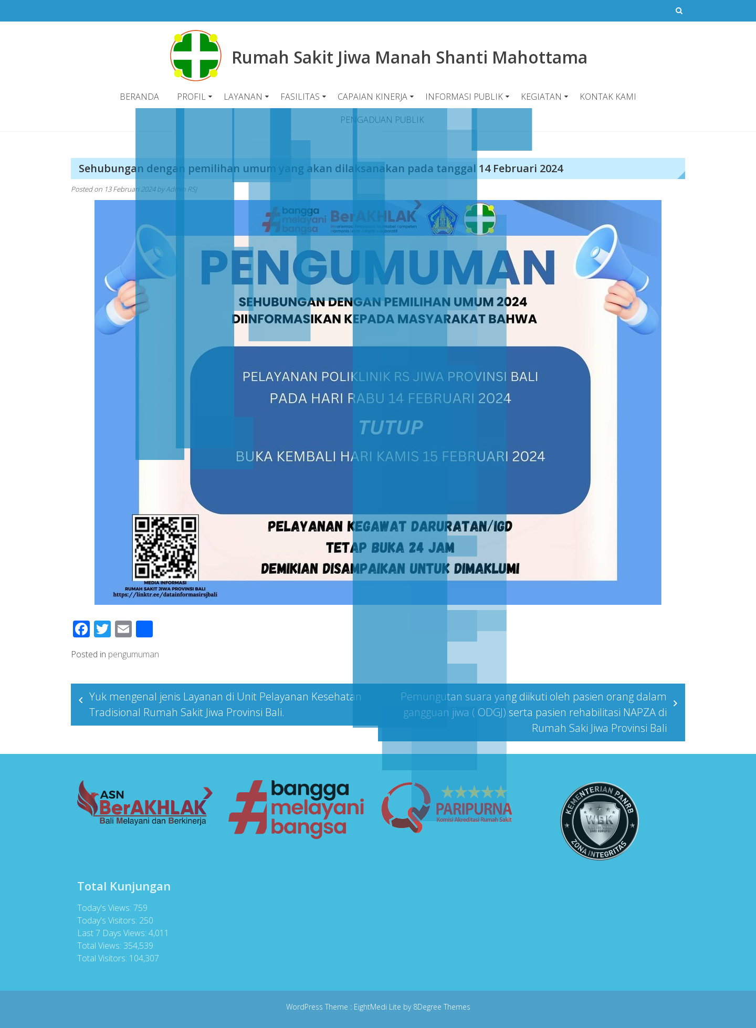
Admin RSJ (181, 189)
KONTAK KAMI (608, 96)
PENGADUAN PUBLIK (382, 119)
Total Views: (97, 945)
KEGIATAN (541, 96)
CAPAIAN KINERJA (372, 96)
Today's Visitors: (104, 920)
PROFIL (191, 96)
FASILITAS (300, 96)
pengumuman (133, 654)
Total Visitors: (99, 958)
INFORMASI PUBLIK (464, 96)
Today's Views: (102, 908)
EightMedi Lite (378, 1007)
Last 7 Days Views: (109, 933)
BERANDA (139, 96)
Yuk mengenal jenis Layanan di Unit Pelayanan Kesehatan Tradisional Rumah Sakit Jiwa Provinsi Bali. (225, 704)
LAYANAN (243, 96)
